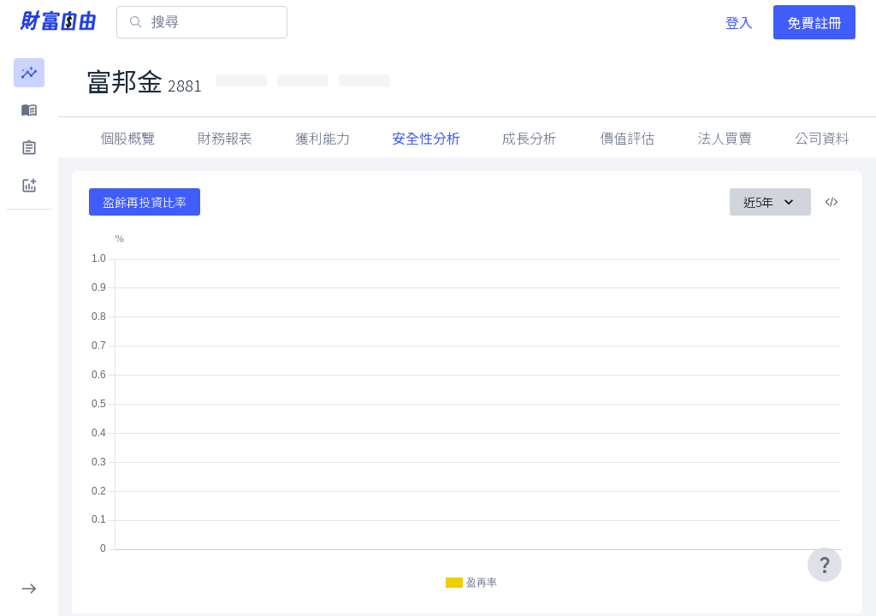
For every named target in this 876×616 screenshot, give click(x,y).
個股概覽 (127, 137)
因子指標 (724, 137)
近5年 (770, 201)
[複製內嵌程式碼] (831, 202)
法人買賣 (822, 137)
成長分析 (529, 137)
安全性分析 (426, 137)
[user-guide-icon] (825, 565)
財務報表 (225, 137)
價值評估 (627, 137)
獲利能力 (322, 137)
